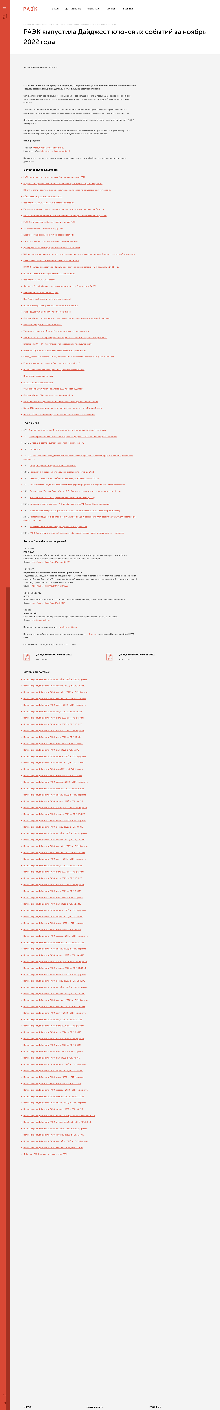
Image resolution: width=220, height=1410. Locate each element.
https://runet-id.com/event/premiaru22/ (50, 586)
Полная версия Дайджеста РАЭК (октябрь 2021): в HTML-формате (55, 834)
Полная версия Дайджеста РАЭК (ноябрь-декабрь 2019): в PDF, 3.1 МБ (58, 1123)
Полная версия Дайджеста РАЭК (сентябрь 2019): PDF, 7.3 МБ (53, 1148)
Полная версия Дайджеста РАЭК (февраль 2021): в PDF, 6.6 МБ (54, 943)
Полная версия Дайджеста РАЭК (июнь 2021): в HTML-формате (54, 885)
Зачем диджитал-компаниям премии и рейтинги (47, 312)
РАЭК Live (36, 24)
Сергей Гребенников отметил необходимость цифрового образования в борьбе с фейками (73, 436)
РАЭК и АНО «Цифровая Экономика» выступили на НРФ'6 (51, 261)
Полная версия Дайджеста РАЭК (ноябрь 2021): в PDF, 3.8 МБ (53, 828)
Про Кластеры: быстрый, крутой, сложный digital (47, 299)
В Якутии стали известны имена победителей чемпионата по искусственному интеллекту (67, 190)
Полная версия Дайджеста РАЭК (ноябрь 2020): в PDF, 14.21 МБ (54, 981)
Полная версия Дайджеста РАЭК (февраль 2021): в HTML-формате (56, 937)
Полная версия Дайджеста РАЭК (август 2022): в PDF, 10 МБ (53, 712)
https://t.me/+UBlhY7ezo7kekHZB (48, 148)
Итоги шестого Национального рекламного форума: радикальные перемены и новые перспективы (78, 485)
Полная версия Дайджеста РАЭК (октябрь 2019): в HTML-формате (55, 1129)
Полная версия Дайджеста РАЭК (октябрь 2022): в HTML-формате (55, 680)
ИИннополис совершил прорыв (38, 376)
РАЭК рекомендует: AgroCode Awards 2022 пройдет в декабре (53, 389)
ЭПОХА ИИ (35, 449)
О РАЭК (28, 1407)
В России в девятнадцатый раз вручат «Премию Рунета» (57, 443)
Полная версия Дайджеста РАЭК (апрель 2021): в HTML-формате (55, 911)
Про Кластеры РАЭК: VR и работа (39, 280)
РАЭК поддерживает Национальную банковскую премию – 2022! (55, 177)
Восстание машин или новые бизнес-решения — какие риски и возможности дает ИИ (65, 216)
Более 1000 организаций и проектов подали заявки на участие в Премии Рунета (63, 408)
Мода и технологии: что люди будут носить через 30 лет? (52, 363)
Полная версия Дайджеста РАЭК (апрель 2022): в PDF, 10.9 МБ (54, 763)
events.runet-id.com (68, 627)
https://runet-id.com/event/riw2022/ (48, 603)
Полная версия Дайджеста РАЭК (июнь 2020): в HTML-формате (54, 1039)
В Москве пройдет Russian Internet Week (43, 325)
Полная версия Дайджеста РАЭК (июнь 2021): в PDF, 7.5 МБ (52, 892)
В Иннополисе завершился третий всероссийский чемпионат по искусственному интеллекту (75, 510)
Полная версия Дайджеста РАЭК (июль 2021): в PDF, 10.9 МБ (53, 879)
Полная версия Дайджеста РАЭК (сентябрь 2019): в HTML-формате (56, 1142)
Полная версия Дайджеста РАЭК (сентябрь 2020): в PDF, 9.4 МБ (54, 1007)
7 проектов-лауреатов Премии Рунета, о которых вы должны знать (56, 331)
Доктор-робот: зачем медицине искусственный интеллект (52, 248)
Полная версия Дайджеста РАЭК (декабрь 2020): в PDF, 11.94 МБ (55, 969)
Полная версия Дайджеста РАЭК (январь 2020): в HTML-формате (55, 1103)
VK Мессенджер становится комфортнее (43, 228)
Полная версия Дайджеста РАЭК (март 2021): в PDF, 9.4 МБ (52, 930)
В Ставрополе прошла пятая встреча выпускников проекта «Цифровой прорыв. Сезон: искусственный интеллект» (79, 254)
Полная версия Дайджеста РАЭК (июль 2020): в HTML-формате (54, 1026)
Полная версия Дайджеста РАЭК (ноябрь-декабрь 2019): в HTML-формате (59, 1116)
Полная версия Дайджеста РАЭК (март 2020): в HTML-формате (54, 1078)
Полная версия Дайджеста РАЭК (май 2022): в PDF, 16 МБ (51, 751)
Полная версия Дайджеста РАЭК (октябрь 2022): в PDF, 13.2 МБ (54, 686)
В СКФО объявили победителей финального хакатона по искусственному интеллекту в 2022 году (71, 267)
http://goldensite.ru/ (41, 620)
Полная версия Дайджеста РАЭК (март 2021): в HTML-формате (54, 924)
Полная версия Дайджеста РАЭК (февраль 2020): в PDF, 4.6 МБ (54, 1097)
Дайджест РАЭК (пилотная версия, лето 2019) (46, 1155)
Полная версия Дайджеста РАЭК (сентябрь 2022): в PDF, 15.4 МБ (55, 699)
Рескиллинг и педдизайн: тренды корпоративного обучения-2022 (62, 472)
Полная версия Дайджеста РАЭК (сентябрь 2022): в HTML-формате (56, 693)
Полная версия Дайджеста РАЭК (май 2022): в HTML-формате (53, 744)
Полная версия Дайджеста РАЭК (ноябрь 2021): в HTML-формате (55, 821)
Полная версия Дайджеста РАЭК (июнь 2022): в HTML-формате (54, 731)
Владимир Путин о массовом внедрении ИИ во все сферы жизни (55, 350)
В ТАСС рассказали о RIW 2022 (38, 382)
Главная (27, 24)
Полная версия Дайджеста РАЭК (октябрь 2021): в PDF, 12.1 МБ (54, 840)
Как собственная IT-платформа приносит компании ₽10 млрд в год (62, 498)
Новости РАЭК (48, 24)
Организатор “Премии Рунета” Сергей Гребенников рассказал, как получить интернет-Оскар (75, 491)
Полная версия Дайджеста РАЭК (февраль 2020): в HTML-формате (56, 1091)
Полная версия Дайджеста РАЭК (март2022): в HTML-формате (54, 770)
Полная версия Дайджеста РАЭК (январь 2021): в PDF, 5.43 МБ (54, 956)
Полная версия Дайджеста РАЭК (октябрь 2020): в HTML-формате (55, 988)
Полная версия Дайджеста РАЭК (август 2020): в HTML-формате (55, 1014)
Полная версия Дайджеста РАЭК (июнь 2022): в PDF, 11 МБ (52, 738)
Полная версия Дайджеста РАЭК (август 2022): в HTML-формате (55, 706)
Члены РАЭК (186, 1407)
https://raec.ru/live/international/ (55, 151)
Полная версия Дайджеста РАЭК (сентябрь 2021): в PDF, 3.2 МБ (54, 853)
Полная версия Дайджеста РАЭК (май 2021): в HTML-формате (53, 898)
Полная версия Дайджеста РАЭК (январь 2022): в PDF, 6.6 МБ (53, 802)
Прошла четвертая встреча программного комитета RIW (51, 305)
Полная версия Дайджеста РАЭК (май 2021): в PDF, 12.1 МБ (52, 904)
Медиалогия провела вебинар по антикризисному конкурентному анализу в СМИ (63, 184)
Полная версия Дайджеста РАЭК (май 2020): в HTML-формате (53, 1052)
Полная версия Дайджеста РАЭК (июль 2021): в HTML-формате (54, 872)
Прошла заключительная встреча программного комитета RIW (54, 370)
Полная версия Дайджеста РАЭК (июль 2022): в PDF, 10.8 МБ (53, 725)
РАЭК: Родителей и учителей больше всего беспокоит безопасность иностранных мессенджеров (77, 533)
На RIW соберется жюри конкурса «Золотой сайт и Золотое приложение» (59, 414)
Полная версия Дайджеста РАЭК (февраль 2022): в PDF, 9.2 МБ (54, 789)
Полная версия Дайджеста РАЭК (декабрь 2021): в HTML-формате (55, 808)
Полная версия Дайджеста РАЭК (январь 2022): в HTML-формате (55, 795)
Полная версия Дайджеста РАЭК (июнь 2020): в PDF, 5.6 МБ (52, 1046)
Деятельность (70, 1407)
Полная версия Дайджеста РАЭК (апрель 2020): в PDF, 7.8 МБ (53, 1071)
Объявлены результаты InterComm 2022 (43, 196)
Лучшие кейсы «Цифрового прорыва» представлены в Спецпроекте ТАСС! (60, 286)
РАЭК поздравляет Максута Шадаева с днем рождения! (51, 241)
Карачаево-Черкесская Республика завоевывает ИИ (49, 235)
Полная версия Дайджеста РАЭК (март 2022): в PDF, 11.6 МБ (53, 776)
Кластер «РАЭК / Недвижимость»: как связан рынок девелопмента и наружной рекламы (67, 318)
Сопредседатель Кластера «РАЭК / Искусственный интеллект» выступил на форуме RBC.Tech (69, 357)
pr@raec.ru (92, 634)
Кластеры (145, 1407)
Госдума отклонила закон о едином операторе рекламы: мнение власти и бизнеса (64, 209)
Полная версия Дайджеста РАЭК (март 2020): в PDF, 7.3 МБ (52, 1084)
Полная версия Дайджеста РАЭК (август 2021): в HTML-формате (55, 860)
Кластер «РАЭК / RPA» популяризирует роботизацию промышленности (58, 344)
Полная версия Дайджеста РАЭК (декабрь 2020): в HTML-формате (55, 962)
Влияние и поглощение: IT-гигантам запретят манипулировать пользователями (67, 430)
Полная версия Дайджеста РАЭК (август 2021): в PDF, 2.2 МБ (53, 866)
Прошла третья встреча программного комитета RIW (49, 273)
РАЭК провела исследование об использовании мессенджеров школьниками (61, 402)
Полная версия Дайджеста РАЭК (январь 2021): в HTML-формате (55, 949)
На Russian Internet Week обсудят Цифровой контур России (58, 527)
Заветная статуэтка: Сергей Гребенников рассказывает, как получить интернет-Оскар (66, 337)
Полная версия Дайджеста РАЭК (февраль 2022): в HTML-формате (56, 783)
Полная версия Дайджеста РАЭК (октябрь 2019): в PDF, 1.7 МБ (54, 1135)
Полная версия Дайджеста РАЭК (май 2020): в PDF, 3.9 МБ (52, 1058)
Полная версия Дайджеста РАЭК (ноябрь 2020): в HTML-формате (55, 975)
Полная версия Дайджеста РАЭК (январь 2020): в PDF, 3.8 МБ (53, 1110)
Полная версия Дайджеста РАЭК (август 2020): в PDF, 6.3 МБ (53, 1020)
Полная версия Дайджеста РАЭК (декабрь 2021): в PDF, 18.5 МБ (54, 815)
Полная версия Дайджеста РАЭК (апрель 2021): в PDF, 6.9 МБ (53, 917)
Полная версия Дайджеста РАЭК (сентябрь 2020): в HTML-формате (56, 1001)
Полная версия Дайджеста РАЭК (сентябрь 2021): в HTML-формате (56, 847)
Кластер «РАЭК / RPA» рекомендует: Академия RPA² (48, 395)
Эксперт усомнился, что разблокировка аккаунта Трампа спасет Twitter (64, 478)
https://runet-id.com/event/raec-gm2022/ (51, 562)
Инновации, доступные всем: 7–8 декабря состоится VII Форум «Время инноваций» (70, 504)
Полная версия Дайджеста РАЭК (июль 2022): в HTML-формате (54, 718)
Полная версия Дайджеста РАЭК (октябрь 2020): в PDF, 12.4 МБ (54, 994)
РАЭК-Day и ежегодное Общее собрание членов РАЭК (49, 222)
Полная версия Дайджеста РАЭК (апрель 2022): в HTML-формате (55, 757)
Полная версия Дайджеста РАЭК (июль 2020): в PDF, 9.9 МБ (52, 1033)
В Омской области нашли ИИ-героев (41, 293)
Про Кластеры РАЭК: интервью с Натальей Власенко (49, 203)
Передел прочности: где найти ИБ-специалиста (53, 466)
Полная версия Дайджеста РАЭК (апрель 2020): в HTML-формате (55, 1065)
